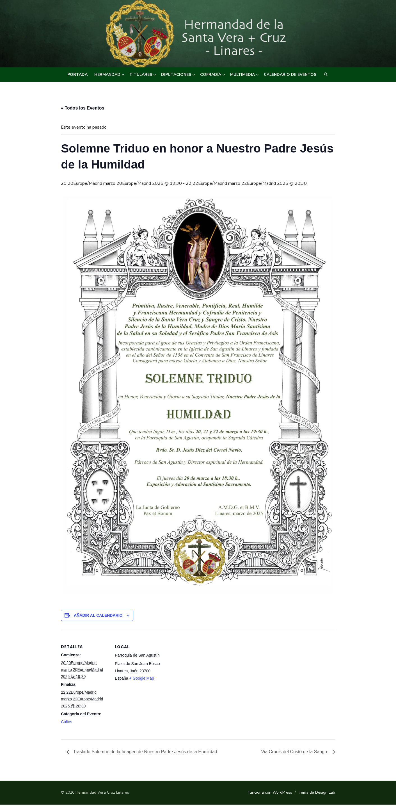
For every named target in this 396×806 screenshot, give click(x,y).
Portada (77, 74)
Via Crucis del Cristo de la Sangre (296, 753)
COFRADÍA (210, 74)
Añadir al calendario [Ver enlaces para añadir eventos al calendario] (97, 616)
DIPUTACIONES (176, 74)
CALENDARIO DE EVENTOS (290, 74)
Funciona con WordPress (270, 793)
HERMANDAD (107, 74)
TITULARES (140, 74)
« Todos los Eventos (82, 108)
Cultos (66, 723)
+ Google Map (141, 679)
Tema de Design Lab (317, 793)
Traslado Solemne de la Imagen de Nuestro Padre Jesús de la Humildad (144, 753)
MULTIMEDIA (242, 74)
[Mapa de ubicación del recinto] (198, 670)
